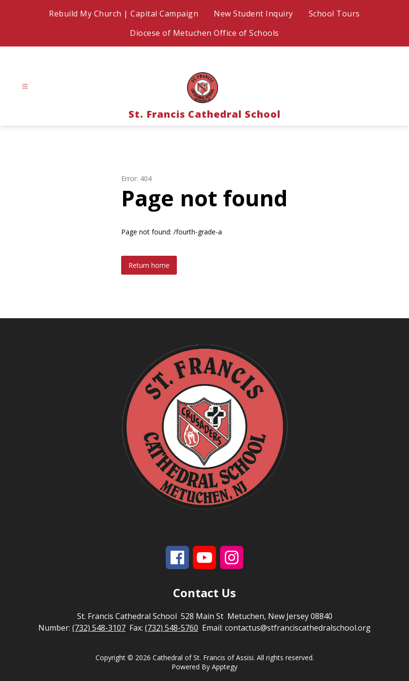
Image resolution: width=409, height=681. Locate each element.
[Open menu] (25, 86)
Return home (149, 265)
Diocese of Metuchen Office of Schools (204, 33)
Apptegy (224, 666)
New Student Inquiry (253, 13)
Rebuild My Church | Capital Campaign (123, 13)
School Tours (334, 13)
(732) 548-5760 (171, 627)
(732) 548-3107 (99, 627)
